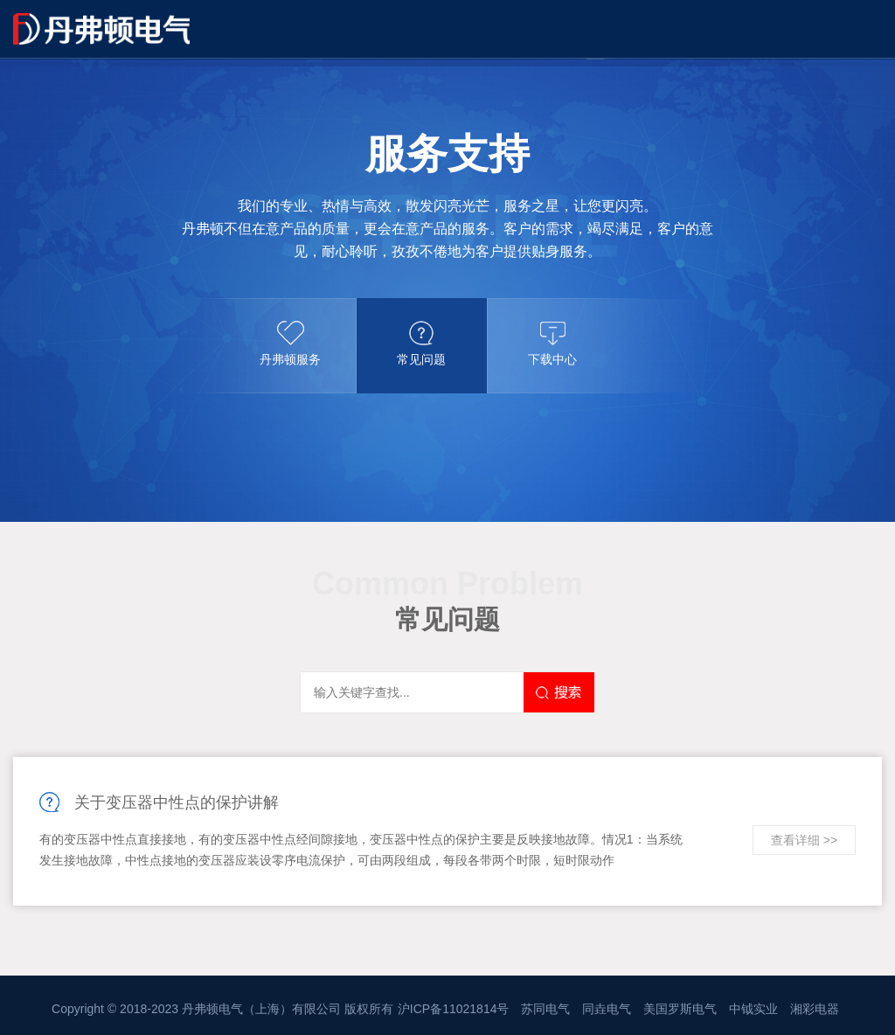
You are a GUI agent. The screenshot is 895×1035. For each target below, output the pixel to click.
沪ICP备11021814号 (454, 1009)
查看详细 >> (804, 840)
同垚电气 (606, 1009)
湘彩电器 (814, 1009)
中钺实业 (753, 1009)
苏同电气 (545, 1009)
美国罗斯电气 (680, 1009)
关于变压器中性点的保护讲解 (176, 802)
